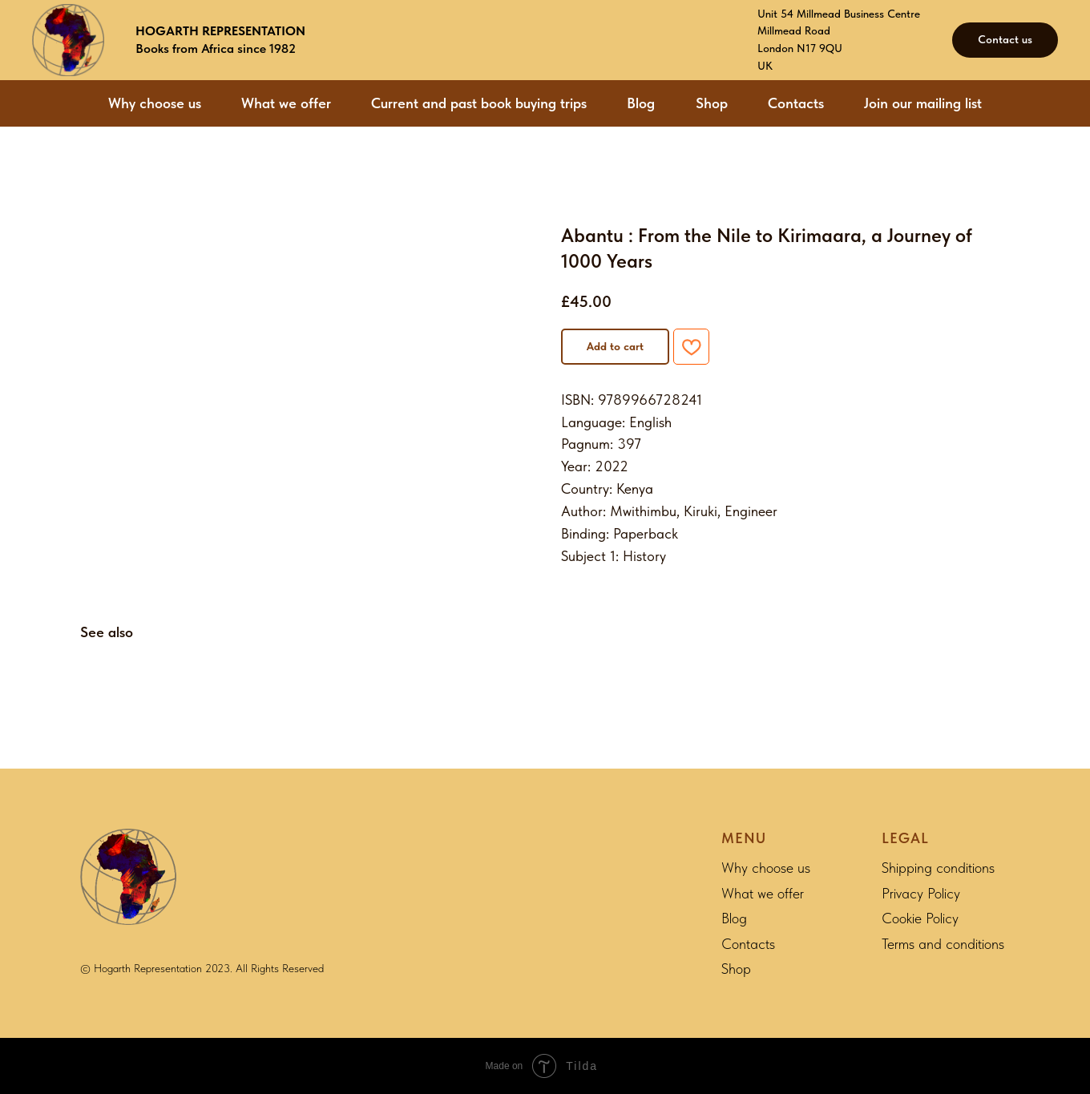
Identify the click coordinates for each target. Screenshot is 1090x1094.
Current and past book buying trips (479, 103)
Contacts (796, 103)
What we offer (286, 103)
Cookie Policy (920, 918)
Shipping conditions (938, 867)
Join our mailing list (923, 103)
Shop (712, 103)
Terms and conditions (943, 943)
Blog (641, 103)
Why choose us (154, 103)
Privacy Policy (921, 893)
